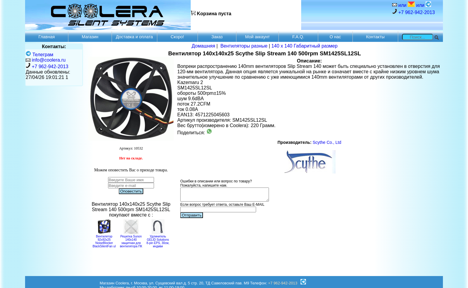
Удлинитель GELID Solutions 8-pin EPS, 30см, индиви (158, 239)
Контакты (375, 36)
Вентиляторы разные (243, 45)
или (406, 4)
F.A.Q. (298, 36)
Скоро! (177, 36)
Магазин (90, 36)
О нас (335, 36)
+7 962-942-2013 (413, 12)
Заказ (217, 36)
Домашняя (203, 45)
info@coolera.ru (48, 60)
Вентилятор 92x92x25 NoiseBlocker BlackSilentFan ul (104, 239)
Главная (47, 36)
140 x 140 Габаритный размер (304, 45)
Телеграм (39, 54)
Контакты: (54, 46)
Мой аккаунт (257, 36)
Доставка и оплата (134, 36)
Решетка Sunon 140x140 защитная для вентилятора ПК (131, 239)
